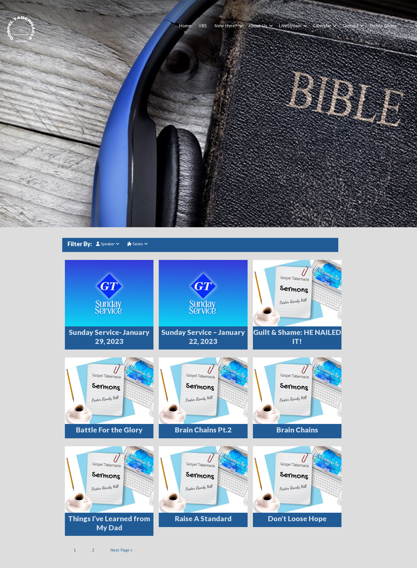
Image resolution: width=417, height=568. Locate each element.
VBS (203, 26)
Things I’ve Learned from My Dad (109, 523)
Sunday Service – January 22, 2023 (203, 337)
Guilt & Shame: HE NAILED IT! (297, 337)
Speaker (107, 243)
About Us (257, 26)
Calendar (322, 26)
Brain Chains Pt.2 (203, 429)
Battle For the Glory (109, 429)
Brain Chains (297, 429)
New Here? (225, 26)
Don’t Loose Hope (297, 518)
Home (185, 26)
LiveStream (290, 26)
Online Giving (383, 26)
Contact (350, 26)
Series (137, 243)
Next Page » (121, 550)
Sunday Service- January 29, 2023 (109, 337)
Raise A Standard (203, 518)
